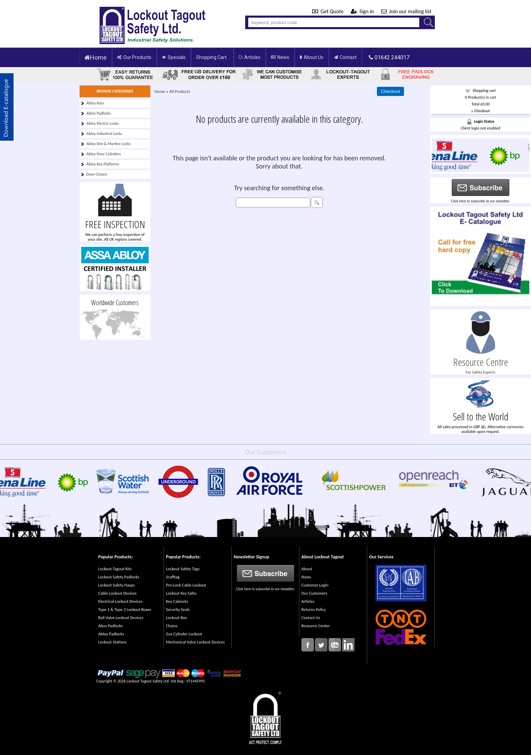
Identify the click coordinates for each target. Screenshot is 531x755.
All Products (179, 91)
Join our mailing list (406, 11)
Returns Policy (313, 609)
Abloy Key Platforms (102, 164)
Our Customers (314, 593)
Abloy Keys (95, 103)
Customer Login (314, 585)
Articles (249, 57)
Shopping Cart (211, 57)
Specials (174, 57)
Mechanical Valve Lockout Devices (195, 641)
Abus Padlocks (110, 625)
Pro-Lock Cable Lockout (186, 585)
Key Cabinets (177, 601)
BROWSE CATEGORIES (115, 91)
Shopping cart (484, 90)
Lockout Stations (112, 641)
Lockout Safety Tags (182, 568)
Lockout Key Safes (181, 593)
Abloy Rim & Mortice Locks (108, 143)
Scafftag (172, 576)
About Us (311, 57)
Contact (345, 57)
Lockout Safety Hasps (116, 585)
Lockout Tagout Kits (115, 568)
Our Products (134, 57)
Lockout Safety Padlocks (118, 576)
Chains (171, 625)
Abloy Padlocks (98, 113)
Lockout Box (176, 617)
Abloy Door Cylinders (103, 154)
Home (95, 57)
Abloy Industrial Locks (104, 133)
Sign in (363, 11)
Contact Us (310, 617)
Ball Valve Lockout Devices (121, 617)
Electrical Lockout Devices (120, 601)
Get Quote (328, 11)
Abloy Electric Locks (102, 123)
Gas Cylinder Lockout (184, 633)
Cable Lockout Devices (117, 593)
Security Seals (178, 609)
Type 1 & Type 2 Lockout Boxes (124, 609)
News (280, 57)
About (306, 568)
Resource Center (315, 625)
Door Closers (96, 174)
